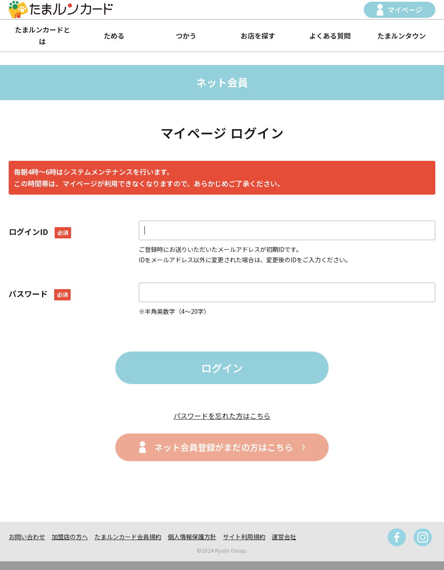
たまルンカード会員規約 (128, 536)
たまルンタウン (401, 35)
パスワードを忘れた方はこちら (222, 415)
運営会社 (284, 536)
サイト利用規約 (244, 536)
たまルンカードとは (42, 35)
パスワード (40, 293)
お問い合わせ (27, 536)
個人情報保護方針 (192, 536)
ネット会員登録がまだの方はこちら (223, 447)
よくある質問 (330, 35)
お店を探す (258, 35)
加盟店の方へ (70, 536)
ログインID (40, 231)
